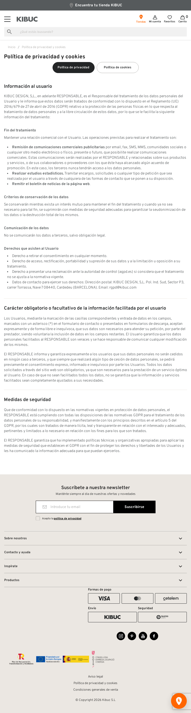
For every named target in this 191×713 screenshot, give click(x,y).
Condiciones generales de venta (95, 690)
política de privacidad (67, 518)
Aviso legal (95, 677)
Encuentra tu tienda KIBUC (95, 5)
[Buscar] (95, 32)
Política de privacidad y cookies (95, 683)
